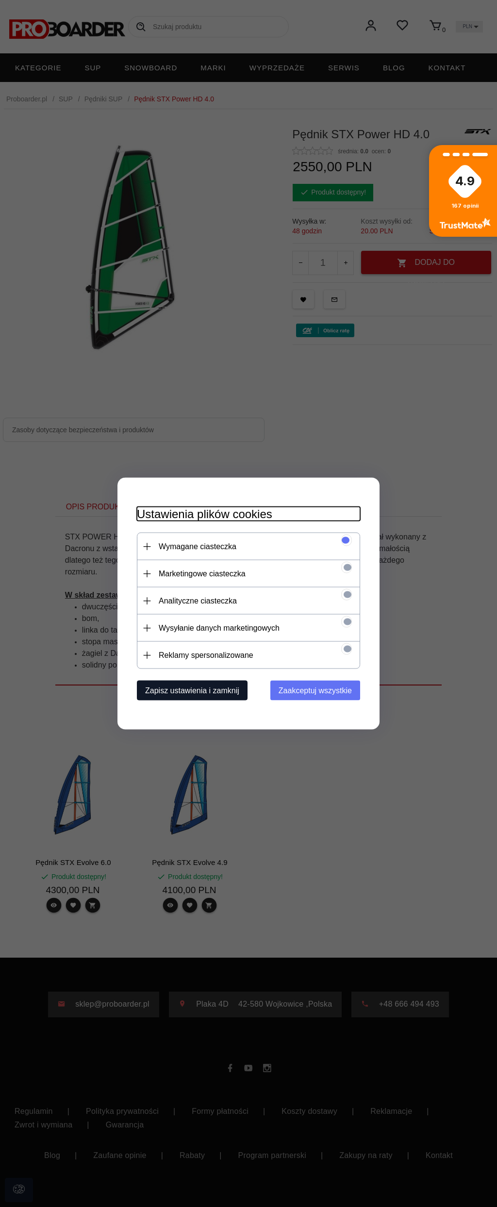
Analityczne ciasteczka (198, 601)
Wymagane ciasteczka (197, 546)
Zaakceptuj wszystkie (315, 690)
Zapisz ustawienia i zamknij (192, 690)
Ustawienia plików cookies (204, 514)
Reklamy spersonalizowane (206, 655)
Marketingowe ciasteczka (202, 574)
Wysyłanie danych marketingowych (219, 628)
